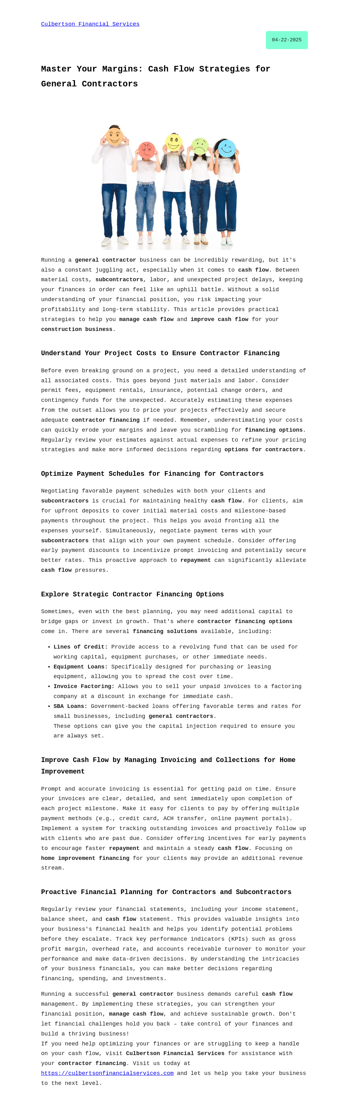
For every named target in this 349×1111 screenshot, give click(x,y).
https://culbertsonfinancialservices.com (107, 1073)
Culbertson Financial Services (90, 24)
